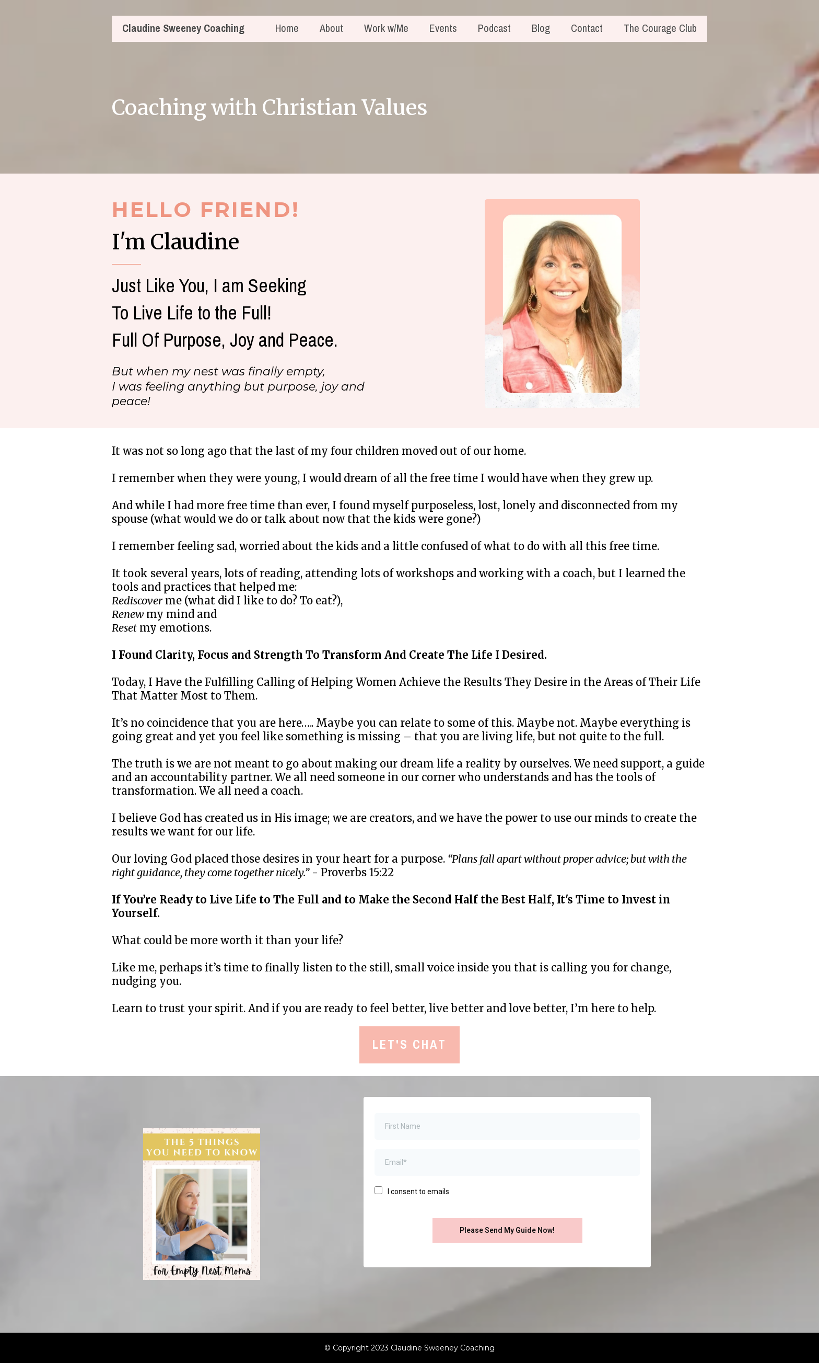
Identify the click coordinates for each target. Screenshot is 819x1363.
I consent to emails (418, 1191)
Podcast (494, 29)
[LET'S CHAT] (409, 1044)
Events (443, 29)
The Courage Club (660, 29)
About (331, 29)
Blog (541, 29)
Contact (587, 29)
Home (287, 29)
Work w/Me (386, 29)
